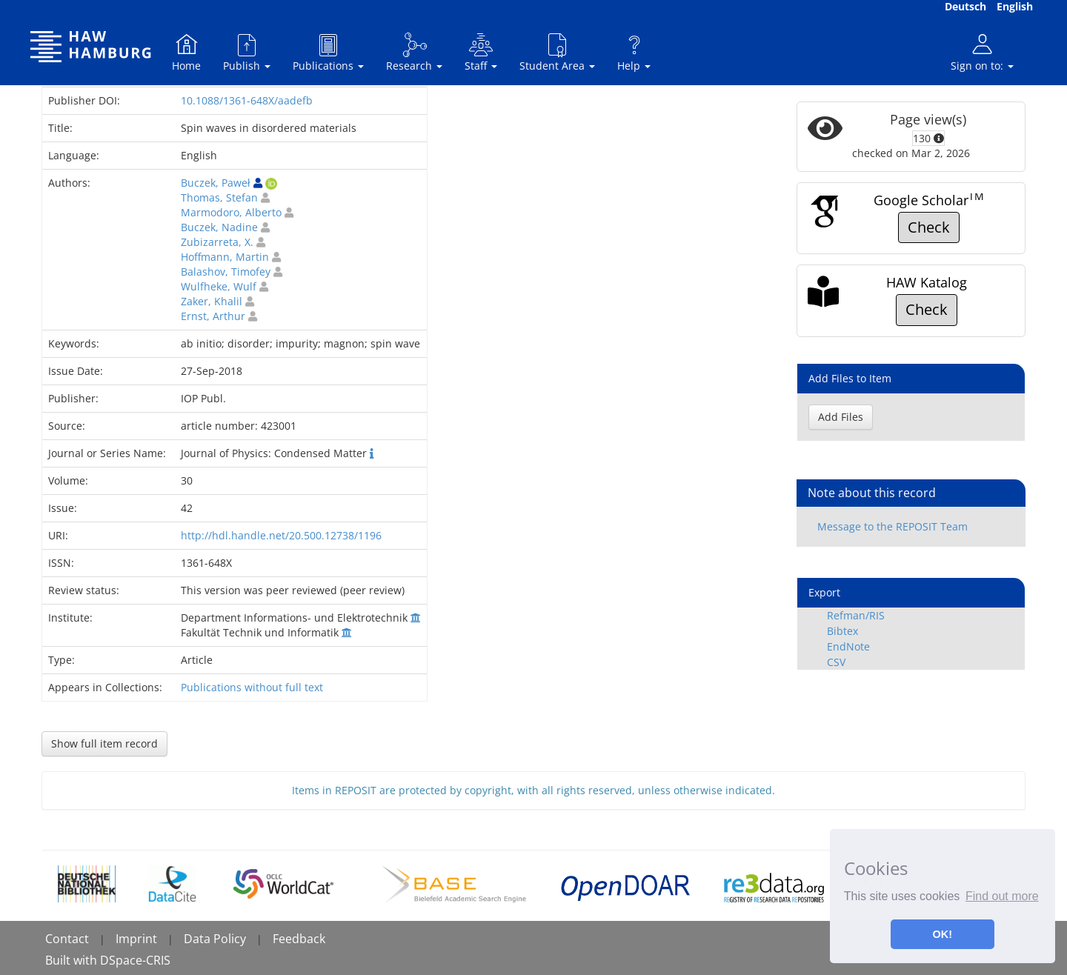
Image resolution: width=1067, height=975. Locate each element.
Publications (328, 52)
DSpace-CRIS (135, 960)
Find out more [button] (1002, 896)
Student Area (557, 52)
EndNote (848, 646)
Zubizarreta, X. (217, 242)
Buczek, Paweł (215, 183)
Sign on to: (982, 52)
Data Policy (215, 939)
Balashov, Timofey (225, 271)
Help (634, 52)
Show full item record (104, 743)
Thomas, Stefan (219, 197)
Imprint (136, 939)
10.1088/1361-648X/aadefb (247, 100)
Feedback (299, 939)
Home (186, 52)
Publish (246, 52)
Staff (481, 52)
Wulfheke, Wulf (218, 286)
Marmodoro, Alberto (231, 212)
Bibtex (842, 631)
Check (929, 227)
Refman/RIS (856, 615)
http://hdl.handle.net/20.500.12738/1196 (281, 535)
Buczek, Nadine (219, 227)
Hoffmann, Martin (225, 257)
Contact (67, 939)
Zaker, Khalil (211, 301)
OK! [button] (942, 934)
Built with (72, 960)
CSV (836, 662)
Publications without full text (252, 687)
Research (414, 52)
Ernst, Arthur (213, 316)
